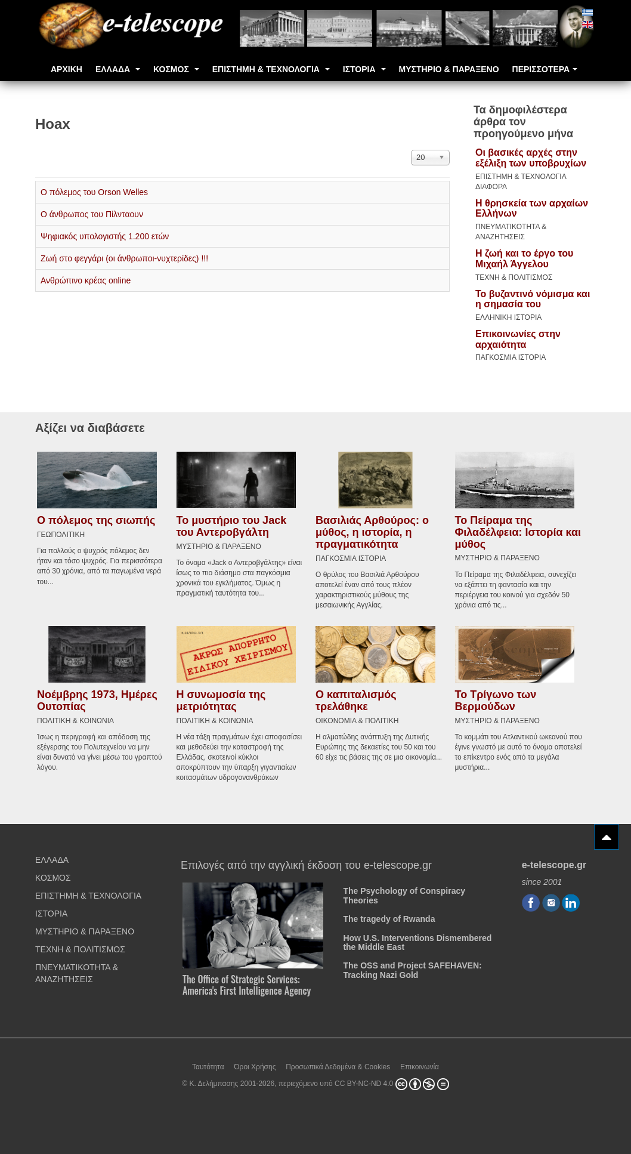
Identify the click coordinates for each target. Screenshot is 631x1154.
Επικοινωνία (419, 1064)
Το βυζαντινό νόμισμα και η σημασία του (532, 299)
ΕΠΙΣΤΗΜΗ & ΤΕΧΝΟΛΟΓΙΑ (271, 69)
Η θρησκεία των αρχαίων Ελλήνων (531, 208)
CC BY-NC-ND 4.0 (364, 1082)
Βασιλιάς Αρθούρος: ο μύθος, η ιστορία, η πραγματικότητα (372, 532)
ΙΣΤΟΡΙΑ (364, 69)
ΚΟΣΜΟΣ (176, 69)
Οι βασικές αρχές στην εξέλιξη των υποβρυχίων (530, 157)
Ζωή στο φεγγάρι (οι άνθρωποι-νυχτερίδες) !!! (124, 258)
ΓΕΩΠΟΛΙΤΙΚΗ (61, 533)
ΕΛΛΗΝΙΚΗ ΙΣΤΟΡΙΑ (508, 317)
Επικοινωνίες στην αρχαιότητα (518, 339)
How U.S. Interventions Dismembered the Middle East (417, 940)
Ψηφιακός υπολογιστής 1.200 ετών (105, 236)
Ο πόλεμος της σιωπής (96, 520)
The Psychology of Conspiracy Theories (404, 893)
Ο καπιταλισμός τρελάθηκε (356, 699)
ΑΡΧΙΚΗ (66, 69)
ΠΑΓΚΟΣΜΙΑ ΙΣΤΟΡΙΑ (510, 357)
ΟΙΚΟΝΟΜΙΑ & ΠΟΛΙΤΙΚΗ (357, 719)
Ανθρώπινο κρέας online (86, 280)
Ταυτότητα (208, 1064)
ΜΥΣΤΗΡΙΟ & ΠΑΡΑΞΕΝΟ (449, 69)
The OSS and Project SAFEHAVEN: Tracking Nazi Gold (412, 968)
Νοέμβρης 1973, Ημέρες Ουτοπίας (97, 699)
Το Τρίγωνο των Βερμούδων (496, 699)
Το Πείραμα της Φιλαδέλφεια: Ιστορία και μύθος (518, 531)
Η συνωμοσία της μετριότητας (221, 699)
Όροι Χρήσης (255, 1064)
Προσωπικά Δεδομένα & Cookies (338, 1064)
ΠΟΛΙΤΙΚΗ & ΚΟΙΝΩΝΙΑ (75, 719)
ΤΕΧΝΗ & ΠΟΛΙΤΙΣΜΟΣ (513, 277)
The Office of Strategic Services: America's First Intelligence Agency (247, 983)
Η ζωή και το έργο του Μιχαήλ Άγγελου (524, 258)
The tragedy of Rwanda (389, 917)
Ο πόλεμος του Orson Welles (94, 192)
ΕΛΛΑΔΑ (117, 69)
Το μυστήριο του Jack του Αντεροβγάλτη (232, 525)
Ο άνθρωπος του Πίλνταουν (92, 214)
